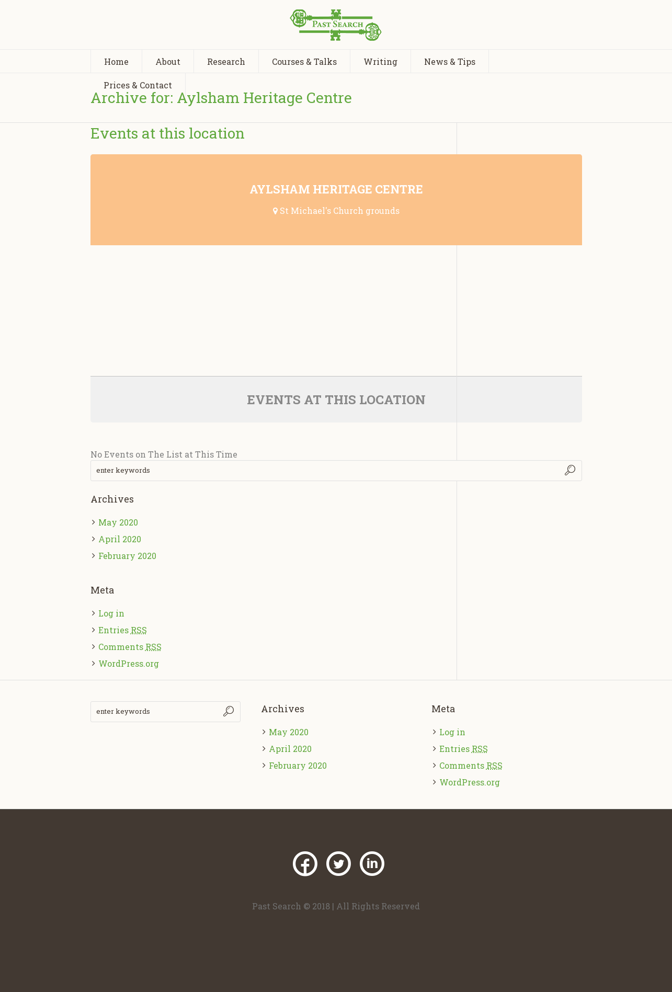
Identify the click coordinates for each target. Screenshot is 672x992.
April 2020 (119, 538)
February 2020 (127, 555)
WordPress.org (128, 663)
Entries (122, 629)
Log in (111, 613)
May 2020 (118, 522)
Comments (130, 646)
